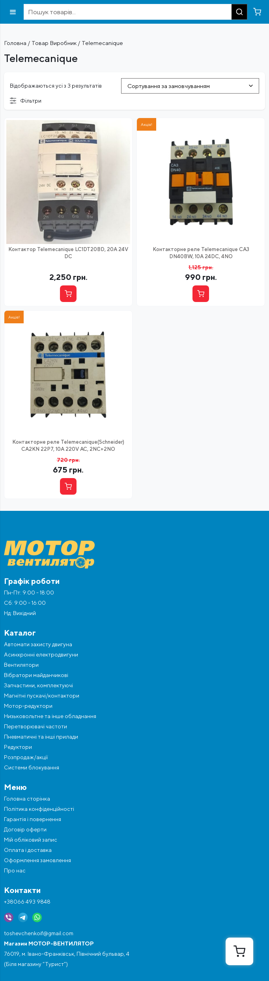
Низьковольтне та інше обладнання (50, 716)
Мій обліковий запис (30, 840)
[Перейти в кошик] (257, 12)
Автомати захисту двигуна (38, 644)
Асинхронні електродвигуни (41, 654)
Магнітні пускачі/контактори (41, 695)
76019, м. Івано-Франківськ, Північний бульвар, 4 (66, 954)
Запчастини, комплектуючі (38, 685)
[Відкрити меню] (13, 12)
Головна (15, 42)
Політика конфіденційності (39, 809)
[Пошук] (239, 12)
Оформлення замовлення (37, 860)
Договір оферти (25, 829)
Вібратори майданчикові (36, 675)
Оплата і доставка (28, 850)
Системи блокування (31, 767)
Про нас (15, 870)
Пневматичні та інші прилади (41, 736)
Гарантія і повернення (32, 819)
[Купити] (68, 293)
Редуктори (18, 747)
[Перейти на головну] (134, 554)
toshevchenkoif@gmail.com (38, 933)
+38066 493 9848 (27, 901)
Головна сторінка (27, 798)
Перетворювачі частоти (35, 726)
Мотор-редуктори (28, 706)
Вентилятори (21, 665)
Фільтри (25, 101)
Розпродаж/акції (26, 757)
